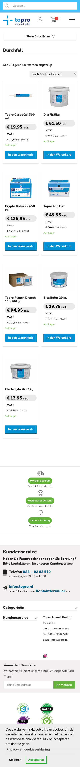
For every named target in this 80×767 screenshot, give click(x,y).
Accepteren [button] (36, 759)
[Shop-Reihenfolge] (53, 74)
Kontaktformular (50, 591)
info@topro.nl (21, 586)
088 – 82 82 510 (37, 572)
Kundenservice (15, 617)
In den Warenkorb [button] (20, 154)
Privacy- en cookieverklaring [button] (28, 749)
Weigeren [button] (14, 759)
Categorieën (13, 607)
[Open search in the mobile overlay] (40, 6)
